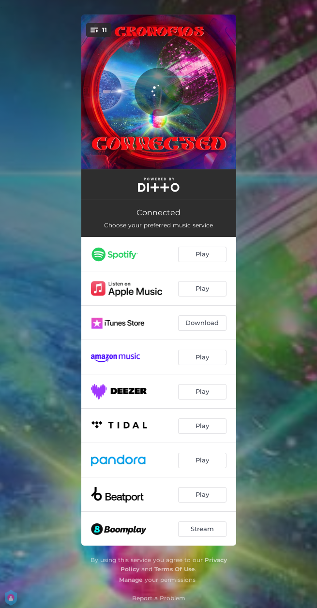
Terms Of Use (174, 569)
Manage (131, 579)
